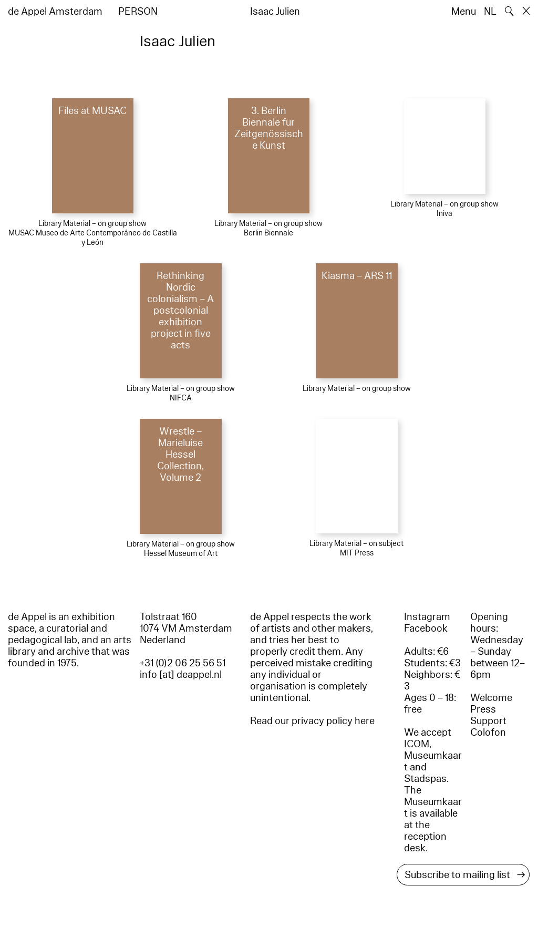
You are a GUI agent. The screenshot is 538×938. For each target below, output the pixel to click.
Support (488, 721)
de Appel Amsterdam (55, 11)
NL (490, 11)
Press (483, 709)
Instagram (427, 617)
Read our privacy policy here (312, 721)
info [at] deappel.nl (181, 675)
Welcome (491, 698)
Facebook (426, 628)
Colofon (488, 732)
